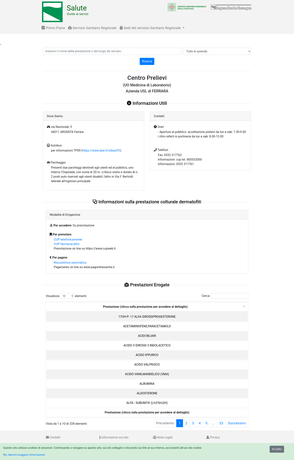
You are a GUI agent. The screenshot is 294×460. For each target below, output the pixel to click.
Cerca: (225, 296)
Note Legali (162, 437)
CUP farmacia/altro (67, 244)
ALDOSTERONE (147, 393)
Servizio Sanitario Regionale (92, 28)
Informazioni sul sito (113, 437)
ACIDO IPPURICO (147, 355)
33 (221, 423)
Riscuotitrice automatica (70, 262)
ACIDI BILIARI (147, 336)
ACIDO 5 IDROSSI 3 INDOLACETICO (147, 345)
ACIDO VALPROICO (147, 364)
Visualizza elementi (66, 296)
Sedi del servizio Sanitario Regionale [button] (151, 28)
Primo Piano (53, 28)
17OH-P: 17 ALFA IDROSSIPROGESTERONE (147, 316)
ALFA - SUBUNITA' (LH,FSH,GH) (147, 403)
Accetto (277, 449)
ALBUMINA (147, 383)
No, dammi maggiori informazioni (24, 454)
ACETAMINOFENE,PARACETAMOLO (147, 326)
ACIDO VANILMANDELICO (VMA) (147, 374)
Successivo (237, 423)
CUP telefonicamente (68, 239)
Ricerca (147, 61)
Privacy (213, 437)
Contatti (53, 437)
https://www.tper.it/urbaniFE (101, 150)
